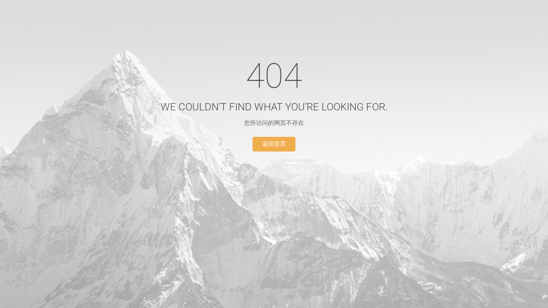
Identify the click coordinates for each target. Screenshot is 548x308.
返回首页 (274, 144)
